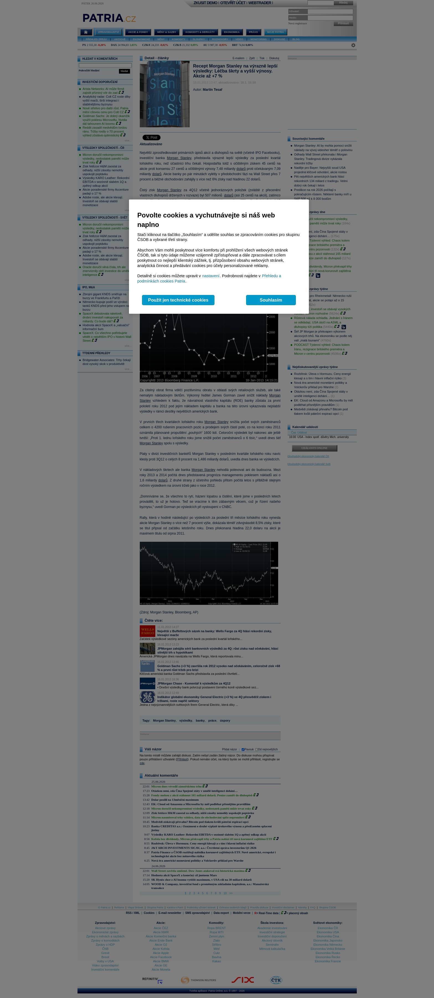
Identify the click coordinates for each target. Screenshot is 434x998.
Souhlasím (271, 300)
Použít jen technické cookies (178, 300)
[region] (219, 256)
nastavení (210, 276)
